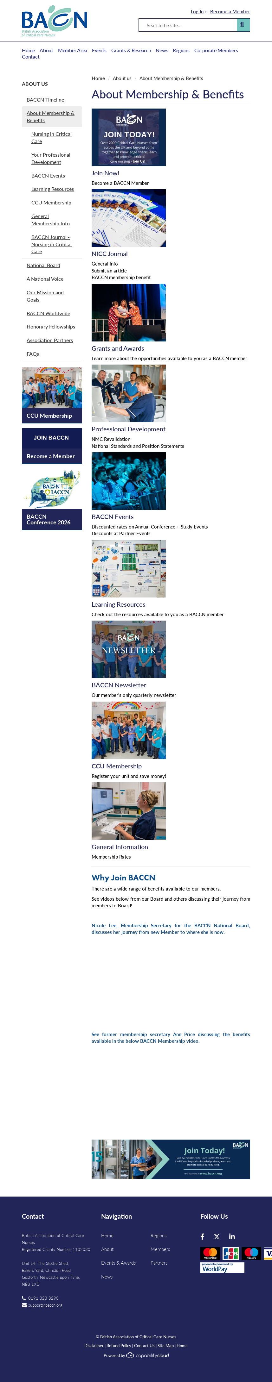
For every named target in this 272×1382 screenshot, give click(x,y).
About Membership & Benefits (50, 116)
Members (160, 1249)
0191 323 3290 (43, 1298)
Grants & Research (131, 50)
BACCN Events (48, 175)
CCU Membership (51, 202)
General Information (120, 846)
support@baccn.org (45, 1305)
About (46, 50)
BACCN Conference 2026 (48, 519)
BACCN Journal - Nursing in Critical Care (51, 244)
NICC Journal (110, 253)
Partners (159, 1262)
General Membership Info (50, 219)
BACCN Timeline (45, 99)
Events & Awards (118, 1262)
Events (99, 50)
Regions (181, 50)
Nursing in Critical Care (51, 137)
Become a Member (230, 11)
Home (28, 50)
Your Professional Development (50, 158)
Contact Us (144, 1345)
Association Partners (50, 340)
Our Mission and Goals (45, 296)
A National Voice (45, 278)
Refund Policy (119, 1345)
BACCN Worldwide (48, 313)
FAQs (33, 353)
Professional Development (128, 428)
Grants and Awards (118, 348)
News (162, 50)
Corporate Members (216, 50)
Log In (197, 11)
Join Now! (105, 172)
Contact (30, 56)
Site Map (166, 1345)
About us (35, 83)
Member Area (72, 50)
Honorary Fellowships (51, 326)
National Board (43, 265)
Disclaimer (94, 1345)
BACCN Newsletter (119, 684)
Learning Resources (52, 188)
